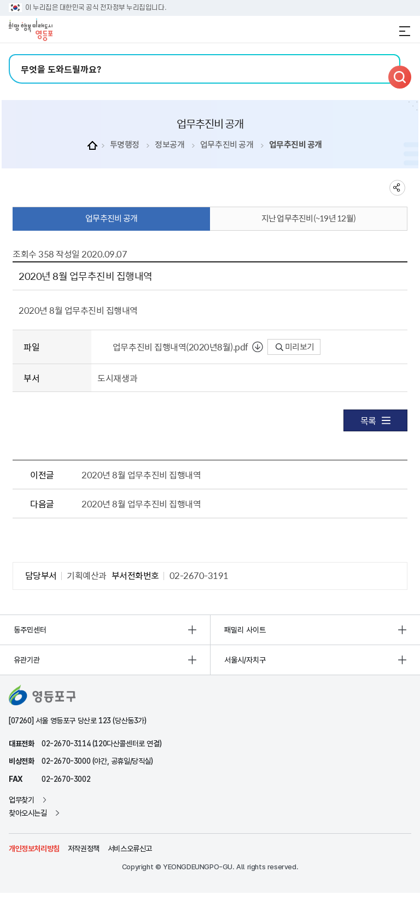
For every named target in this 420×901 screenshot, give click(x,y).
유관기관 (27, 660)
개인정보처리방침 (34, 848)
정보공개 (169, 145)
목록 (375, 420)
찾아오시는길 (28, 813)
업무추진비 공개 (226, 145)
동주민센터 (30, 629)
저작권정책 (84, 848)
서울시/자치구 (245, 660)
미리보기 (295, 347)
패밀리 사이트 (245, 629)
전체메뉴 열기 (404, 31)
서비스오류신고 (130, 848)
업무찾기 (21, 799)
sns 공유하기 (397, 188)
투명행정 (124, 145)
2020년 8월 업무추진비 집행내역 (141, 474)
